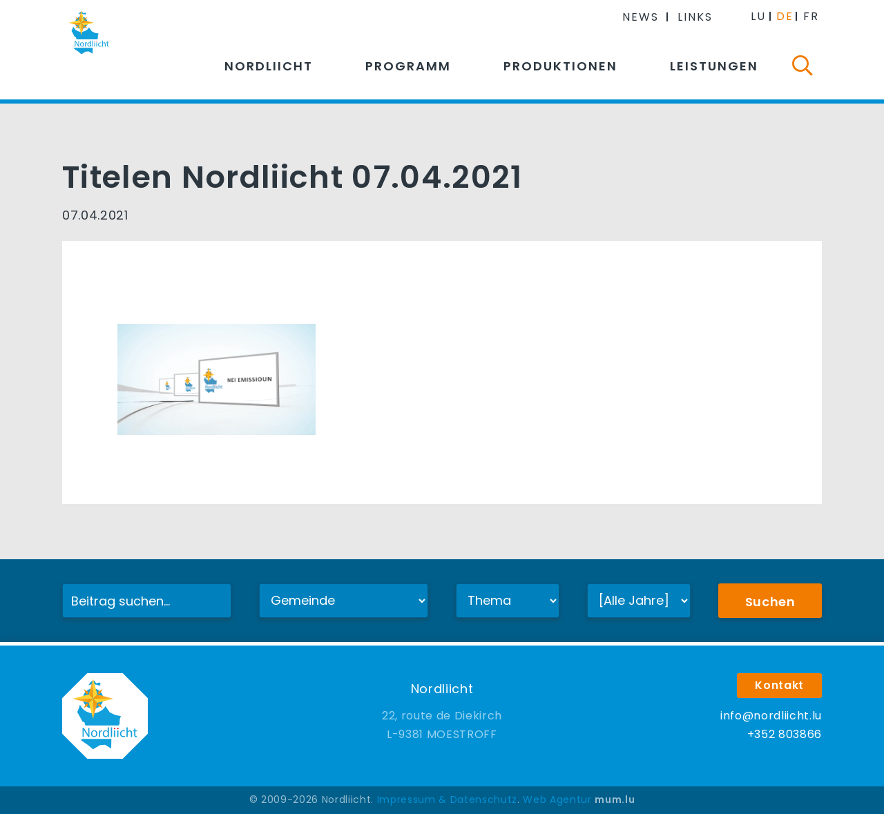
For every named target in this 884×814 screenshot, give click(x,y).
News (640, 17)
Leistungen (714, 66)
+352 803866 (784, 734)
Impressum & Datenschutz (447, 799)
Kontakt (779, 685)
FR (811, 16)
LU (758, 16)
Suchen (770, 601)
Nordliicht (268, 66)
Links (695, 17)
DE (785, 16)
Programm (408, 66)
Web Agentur (557, 799)
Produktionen (560, 66)
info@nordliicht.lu (771, 716)
